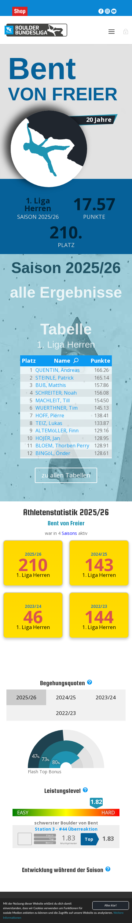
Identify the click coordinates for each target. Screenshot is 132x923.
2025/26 (33, 554)
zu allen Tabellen (66, 475)
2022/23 (99, 606)
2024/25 (99, 554)
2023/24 (33, 606)
